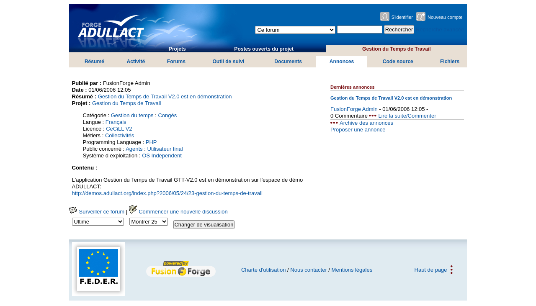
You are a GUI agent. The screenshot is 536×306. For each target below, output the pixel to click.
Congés (167, 115)
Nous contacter (308, 270)
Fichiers (449, 61)
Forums (176, 61)
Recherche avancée (440, 29)
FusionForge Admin (354, 109)
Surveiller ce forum (96, 211)
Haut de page (431, 270)
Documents (288, 61)
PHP (151, 142)
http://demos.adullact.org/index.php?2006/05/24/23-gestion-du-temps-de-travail (167, 193)
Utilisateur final (165, 149)
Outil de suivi (228, 61)
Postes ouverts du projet (264, 49)
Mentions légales (352, 270)
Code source (398, 61)
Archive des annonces (366, 123)
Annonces (342, 61)
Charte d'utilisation (263, 270)
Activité (136, 61)
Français (116, 122)
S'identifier (402, 17)
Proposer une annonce (358, 129)
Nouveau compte (445, 17)
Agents (134, 149)
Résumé (94, 61)
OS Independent (162, 155)
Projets (177, 49)
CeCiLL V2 (119, 129)
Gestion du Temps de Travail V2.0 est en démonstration (165, 96)
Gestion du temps (132, 115)
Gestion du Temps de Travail (396, 49)
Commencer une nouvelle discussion (178, 211)
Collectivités (119, 135)
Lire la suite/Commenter (407, 116)
